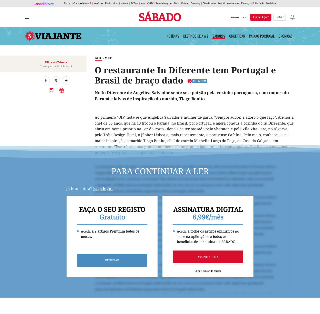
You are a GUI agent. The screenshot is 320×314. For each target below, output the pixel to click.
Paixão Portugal (261, 36)
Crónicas (286, 36)
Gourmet (103, 58)
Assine (260, 17)
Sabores (218, 36)
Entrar (279, 17)
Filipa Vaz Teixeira (56, 62)
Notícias (173, 36)
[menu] (27, 17)
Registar (112, 260)
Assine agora (208, 257)
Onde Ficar (237, 36)
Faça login (103, 188)
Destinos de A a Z (195, 36)
